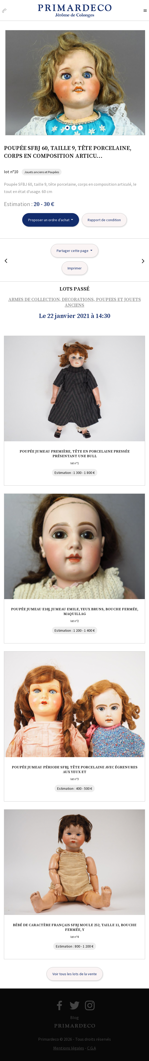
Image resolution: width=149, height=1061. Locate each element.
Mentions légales (68, 1048)
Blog (74, 1017)
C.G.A (91, 1048)
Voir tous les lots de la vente (74, 974)
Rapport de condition (104, 220)
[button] (67, 127)
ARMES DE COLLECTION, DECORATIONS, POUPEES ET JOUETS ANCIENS (74, 302)
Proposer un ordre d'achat (49, 220)
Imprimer (75, 268)
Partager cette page (73, 250)
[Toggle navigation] (145, 11)
